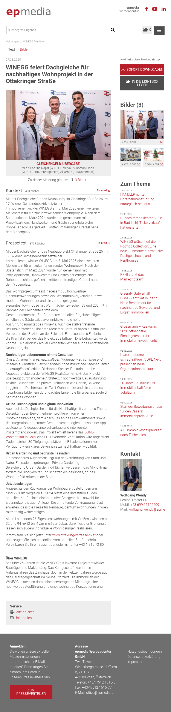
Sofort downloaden (142, 69)
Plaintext (103, 190)
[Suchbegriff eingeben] (61, 30)
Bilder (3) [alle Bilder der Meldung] (132, 105)
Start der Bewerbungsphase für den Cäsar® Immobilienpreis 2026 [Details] (141, 411)
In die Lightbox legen (142, 83)
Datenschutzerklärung (143, 657)
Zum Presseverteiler (31, 692)
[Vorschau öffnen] (58, 125)
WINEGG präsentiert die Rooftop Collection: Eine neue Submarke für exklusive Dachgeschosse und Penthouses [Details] (141, 251)
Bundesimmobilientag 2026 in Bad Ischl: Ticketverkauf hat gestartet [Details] (141, 222)
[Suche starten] (113, 30)
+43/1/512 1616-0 (101, 682)
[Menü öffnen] (159, 30)
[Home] (26, 12)
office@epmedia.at (100, 693)
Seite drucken (24, 612)
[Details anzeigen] (161, 142)
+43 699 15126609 (144, 505)
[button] (147, 30)
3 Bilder (80, 180)
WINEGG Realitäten (34, 41)
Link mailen (23, 618)
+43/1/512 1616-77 (97, 687)
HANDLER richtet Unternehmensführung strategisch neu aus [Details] (137, 199)
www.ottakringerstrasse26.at (74, 535)
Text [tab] (11, 49)
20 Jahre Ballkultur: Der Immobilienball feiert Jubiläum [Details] (137, 387)
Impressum (135, 662)
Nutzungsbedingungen (144, 651)
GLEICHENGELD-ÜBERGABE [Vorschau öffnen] (58, 164)
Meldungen (12, 41)
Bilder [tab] (24, 49)
